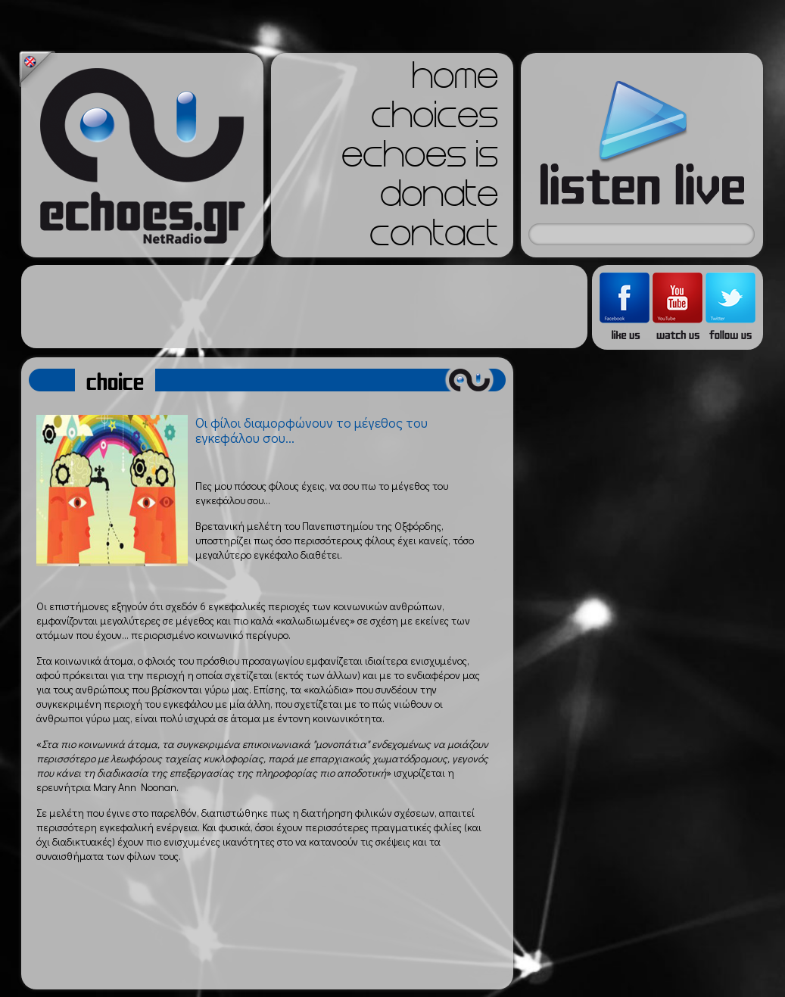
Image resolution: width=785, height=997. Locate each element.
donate (439, 198)
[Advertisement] (304, 307)
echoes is (419, 159)
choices (434, 120)
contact (433, 238)
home (455, 80)
